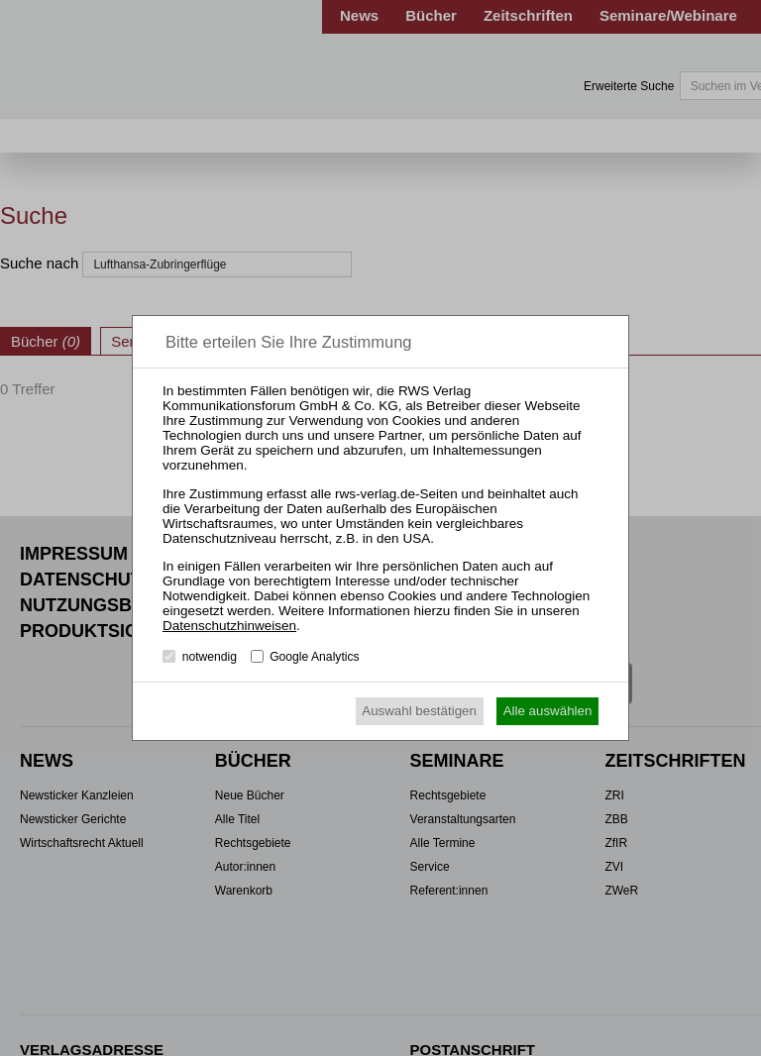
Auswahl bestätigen (419, 710)
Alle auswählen (548, 710)
